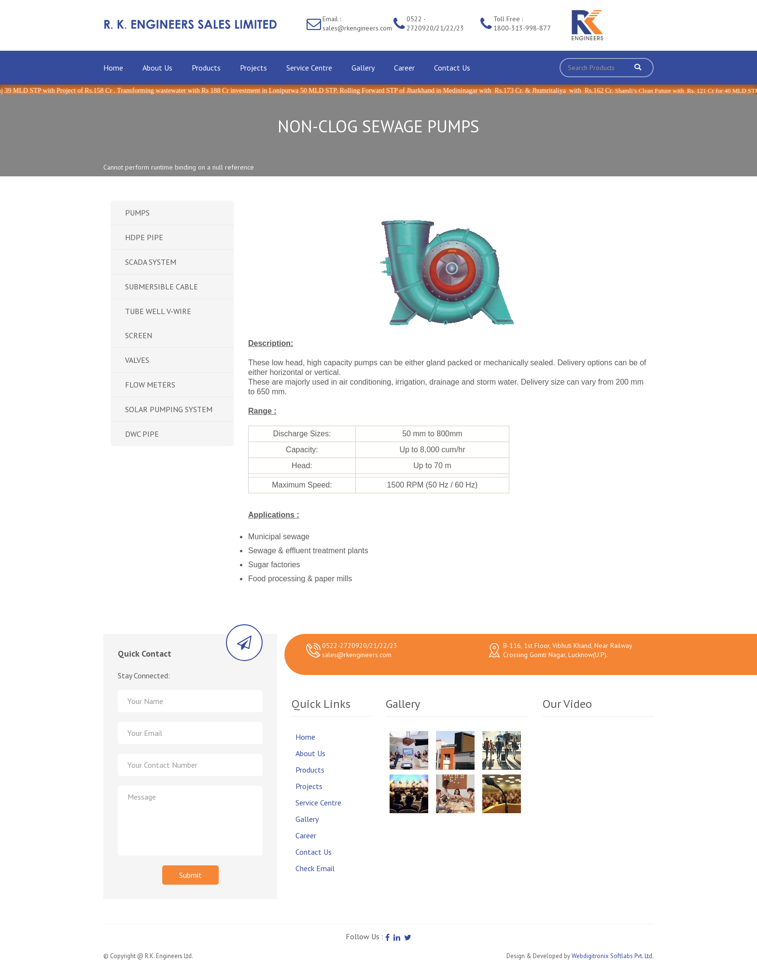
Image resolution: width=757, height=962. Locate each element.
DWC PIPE (142, 434)
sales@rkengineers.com (357, 654)
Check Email (315, 868)
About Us (157, 67)
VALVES (137, 360)
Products (206, 67)
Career (404, 67)
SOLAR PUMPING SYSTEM (168, 409)
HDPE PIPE (144, 237)
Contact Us (452, 67)
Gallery (363, 67)
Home (113, 67)
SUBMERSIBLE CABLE (161, 286)
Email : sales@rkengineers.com (357, 23)
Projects (253, 67)
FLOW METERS (150, 384)
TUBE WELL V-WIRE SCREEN (158, 323)
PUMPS (137, 212)
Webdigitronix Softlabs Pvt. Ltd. (613, 956)
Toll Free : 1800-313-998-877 (522, 23)
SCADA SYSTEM (150, 262)
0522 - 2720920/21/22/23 (435, 23)
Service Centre (309, 67)
